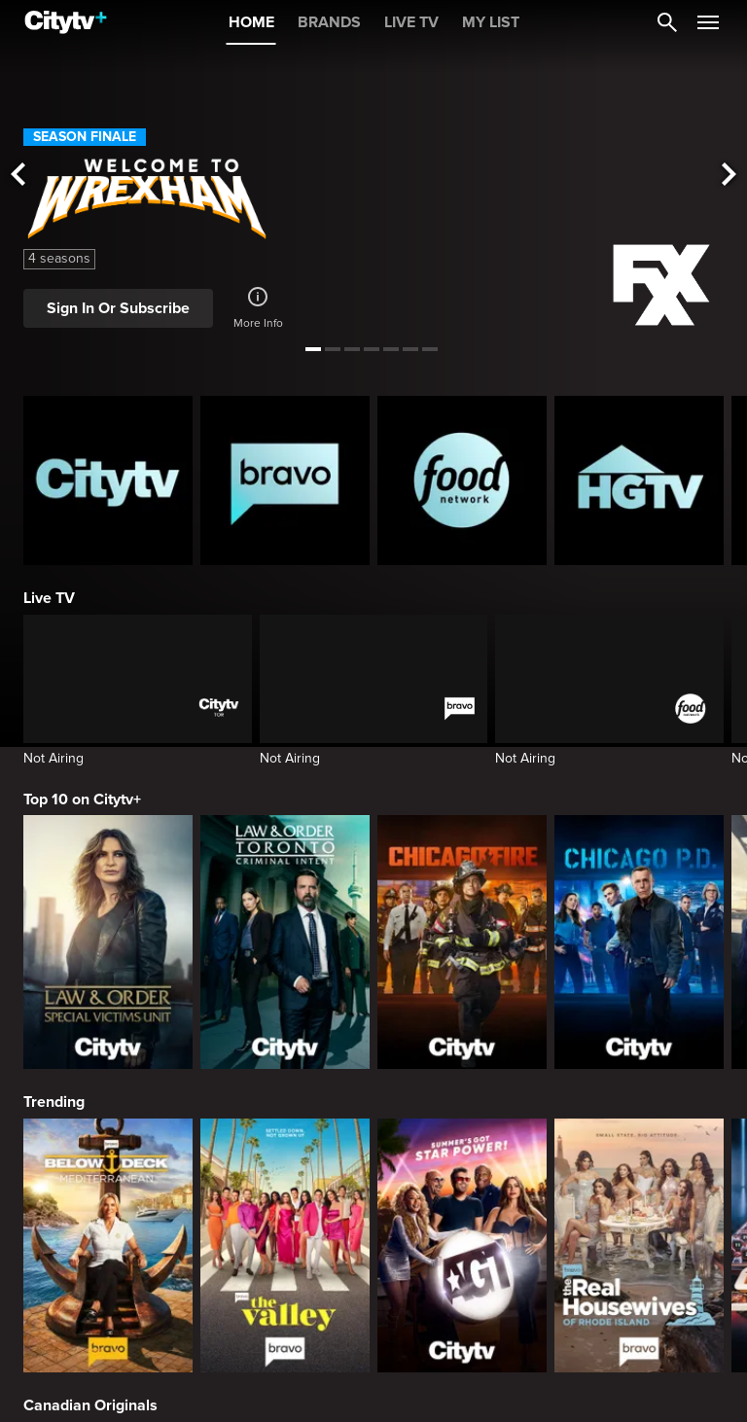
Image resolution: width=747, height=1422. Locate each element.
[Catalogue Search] (667, 22)
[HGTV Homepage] (639, 480)
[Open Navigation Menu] (708, 22)
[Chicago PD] (639, 942)
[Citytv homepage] (108, 480)
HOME (251, 22)
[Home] (65, 22)
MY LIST (490, 22)
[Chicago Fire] (462, 942)
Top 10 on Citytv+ (82, 799)
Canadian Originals (90, 1405)
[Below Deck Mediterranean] (108, 1245)
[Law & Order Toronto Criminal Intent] (285, 942)
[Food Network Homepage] (462, 480)
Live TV (49, 598)
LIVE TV (411, 22)
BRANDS (329, 22)
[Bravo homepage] (285, 480)
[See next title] (729, 175)
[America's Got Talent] (462, 1245)
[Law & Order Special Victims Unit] (108, 942)
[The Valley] (285, 1245)
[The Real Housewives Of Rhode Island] (639, 1245)
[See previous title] (17, 175)
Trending (54, 1102)
